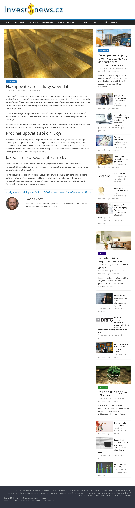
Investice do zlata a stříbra (97, 493)
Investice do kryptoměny (40, 493)
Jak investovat (90, 22)
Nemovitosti (73, 22)
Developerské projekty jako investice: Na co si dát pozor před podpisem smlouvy (113, 60)
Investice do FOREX (85, 495)
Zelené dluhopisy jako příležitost (112, 393)
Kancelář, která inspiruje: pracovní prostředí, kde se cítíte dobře (113, 263)
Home (8, 22)
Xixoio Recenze (120, 173)
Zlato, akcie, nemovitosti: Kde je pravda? (121, 159)
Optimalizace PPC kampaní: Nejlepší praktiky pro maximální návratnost (121, 120)
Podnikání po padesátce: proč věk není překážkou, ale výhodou (120, 300)
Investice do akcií (87, 490)
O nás (105, 22)
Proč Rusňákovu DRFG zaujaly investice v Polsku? (121, 348)
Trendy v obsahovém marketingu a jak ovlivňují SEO (121, 141)
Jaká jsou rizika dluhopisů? (120, 465)
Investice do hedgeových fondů (119, 493)
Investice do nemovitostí (104, 490)
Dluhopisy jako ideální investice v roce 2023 (121, 425)
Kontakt (115, 22)
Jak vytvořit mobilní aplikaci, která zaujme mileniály (120, 99)
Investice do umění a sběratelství (106, 495)
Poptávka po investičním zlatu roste (121, 190)
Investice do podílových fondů (19, 493)
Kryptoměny (48, 22)
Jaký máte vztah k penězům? (22, 192)
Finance (60, 22)
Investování (20, 22)
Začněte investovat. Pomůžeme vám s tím (67, 192)
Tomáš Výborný (117, 68)
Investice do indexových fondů (62, 493)
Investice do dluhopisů (123, 490)
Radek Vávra (23, 90)
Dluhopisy (34, 22)
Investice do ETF (80, 493)
